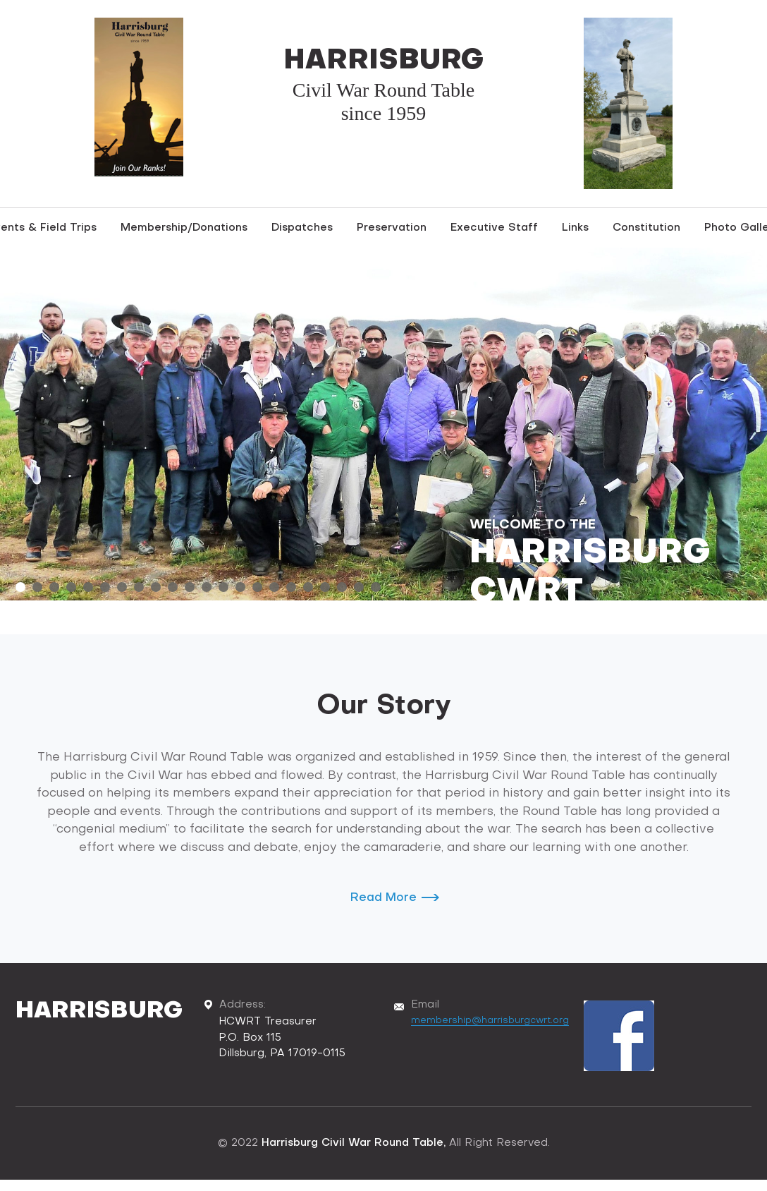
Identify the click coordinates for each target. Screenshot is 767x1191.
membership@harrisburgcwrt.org (490, 1020)
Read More (383, 898)
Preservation (392, 228)
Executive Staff (494, 228)
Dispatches (302, 228)
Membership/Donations (184, 228)
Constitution (646, 228)
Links (575, 228)
